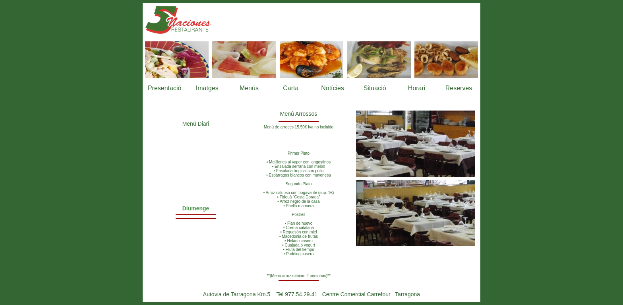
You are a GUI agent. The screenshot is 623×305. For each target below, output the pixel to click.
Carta (290, 88)
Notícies (332, 88)
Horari (417, 88)
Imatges (207, 88)
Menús (249, 88)
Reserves (458, 88)
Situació (375, 88)
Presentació (165, 88)
